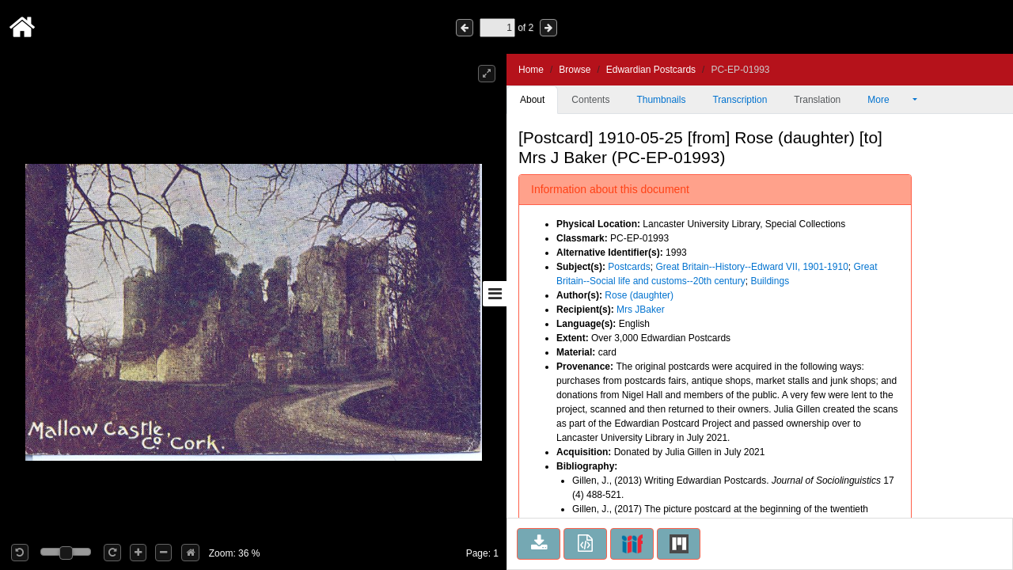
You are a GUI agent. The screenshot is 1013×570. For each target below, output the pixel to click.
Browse (574, 69)
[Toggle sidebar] (494, 293)
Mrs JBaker (641, 309)
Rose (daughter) (639, 295)
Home (531, 69)
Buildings (769, 281)
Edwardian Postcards (651, 69)
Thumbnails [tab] (660, 99)
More (888, 99)
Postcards (629, 266)
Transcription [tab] (739, 99)
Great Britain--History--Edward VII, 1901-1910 (751, 266)
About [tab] (532, 99)
